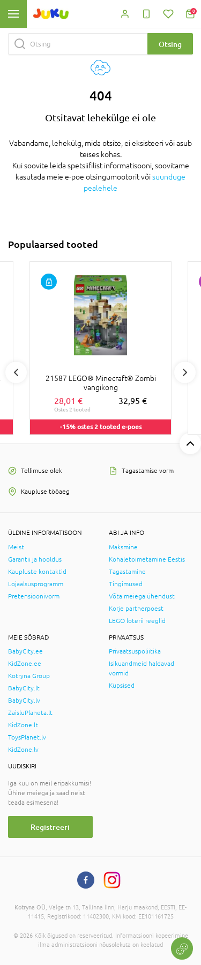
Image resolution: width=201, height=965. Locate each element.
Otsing (170, 44)
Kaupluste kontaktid (37, 571)
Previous (16, 372)
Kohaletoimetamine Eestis (147, 559)
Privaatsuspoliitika (135, 651)
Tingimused (126, 584)
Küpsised (122, 685)
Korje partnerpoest (136, 608)
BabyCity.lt (24, 688)
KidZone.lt (23, 725)
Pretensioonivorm (33, 596)
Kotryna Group (29, 676)
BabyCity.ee (25, 651)
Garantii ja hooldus (35, 559)
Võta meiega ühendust (142, 596)
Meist (16, 547)
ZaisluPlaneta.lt (30, 713)
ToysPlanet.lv (27, 737)
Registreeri (50, 826)
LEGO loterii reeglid (137, 621)
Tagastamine (127, 571)
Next (185, 372)
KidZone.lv (23, 749)
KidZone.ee (24, 663)
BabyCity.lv (24, 700)
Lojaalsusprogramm (35, 584)
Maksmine (123, 547)
